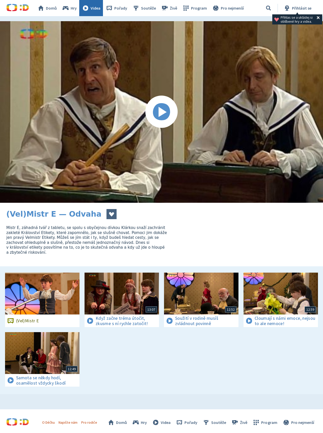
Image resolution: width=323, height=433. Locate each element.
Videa (91, 8)
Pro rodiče (89, 422)
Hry (69, 8)
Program (194, 8)
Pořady (116, 8)
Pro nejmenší (228, 8)
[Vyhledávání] (268, 8)
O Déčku (48, 422)
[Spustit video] (161, 112)
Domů (47, 8)
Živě (169, 8)
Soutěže (144, 8)
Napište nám (68, 422)
